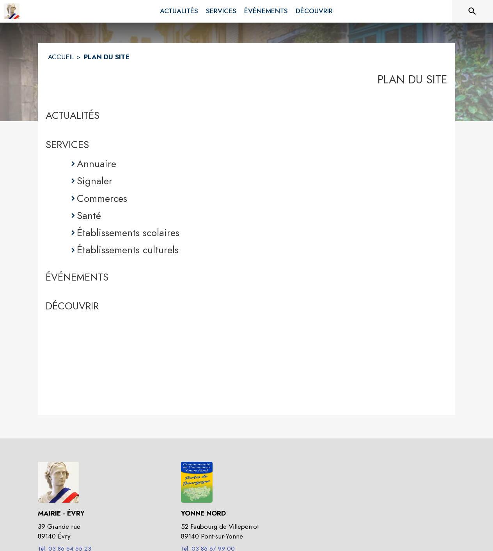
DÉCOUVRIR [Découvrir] (72, 306)
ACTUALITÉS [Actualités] (72, 115)
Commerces (102, 198)
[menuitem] (179, 11)
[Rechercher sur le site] (472, 11)
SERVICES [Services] (67, 144)
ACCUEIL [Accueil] (61, 57)
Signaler (94, 180)
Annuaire (96, 163)
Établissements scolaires (128, 232)
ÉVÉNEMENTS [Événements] (77, 277)
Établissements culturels (128, 249)
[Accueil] (12, 11)
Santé (89, 215)
